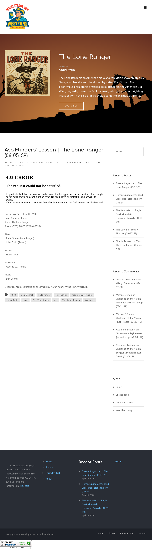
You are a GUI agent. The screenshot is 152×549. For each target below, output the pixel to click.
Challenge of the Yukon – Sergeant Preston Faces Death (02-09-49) (129, 353)
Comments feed (124, 403)
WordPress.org (124, 410)
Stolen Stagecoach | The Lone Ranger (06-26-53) (129, 185)
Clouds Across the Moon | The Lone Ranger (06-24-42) (129, 245)
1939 (13, 295)
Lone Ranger (75, 162)
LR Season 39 (92, 162)
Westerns (89, 300)
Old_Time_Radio (41, 300)
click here (24, 486)
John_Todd (12, 300)
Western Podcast (15, 165)
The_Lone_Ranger (71, 300)
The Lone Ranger (85, 57)
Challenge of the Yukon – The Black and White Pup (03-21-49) (129, 303)
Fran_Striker (61, 295)
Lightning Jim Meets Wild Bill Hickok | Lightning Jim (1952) (129, 199)
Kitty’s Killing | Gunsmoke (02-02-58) (128, 283)
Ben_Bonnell (27, 295)
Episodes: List (53, 473)
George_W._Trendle (82, 295)
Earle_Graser (44, 295)
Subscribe (71, 106)
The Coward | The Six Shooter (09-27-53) (127, 232)
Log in (119, 387)
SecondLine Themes (44, 534)
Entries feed (122, 395)
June (25, 300)
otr (55, 300)
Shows (49, 467)
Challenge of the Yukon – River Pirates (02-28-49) (129, 320)
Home (49, 462)
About (49, 479)
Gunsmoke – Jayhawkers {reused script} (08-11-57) (129, 335)
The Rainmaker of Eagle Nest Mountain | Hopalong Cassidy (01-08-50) (129, 216)
